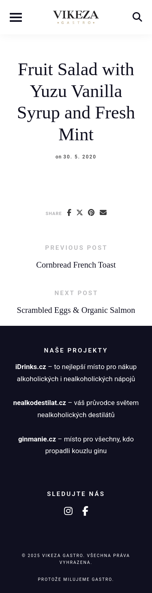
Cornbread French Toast (76, 264)
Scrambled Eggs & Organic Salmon (76, 310)
